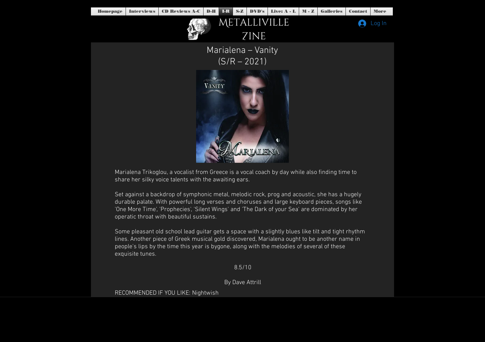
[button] (257, 11)
